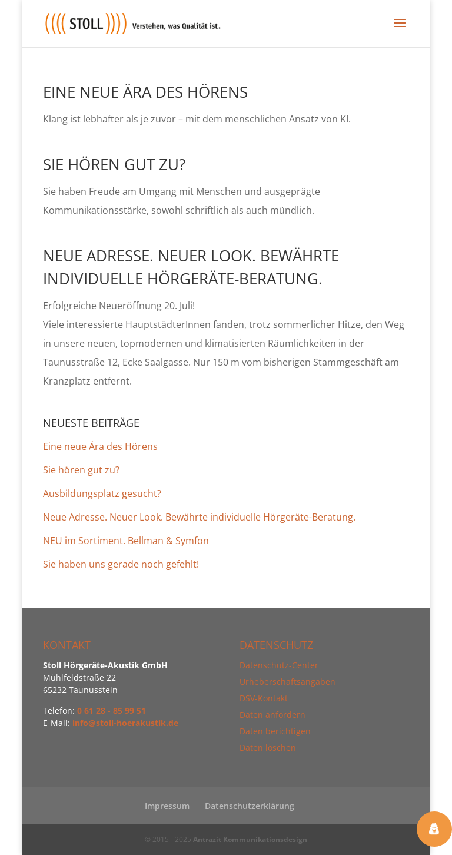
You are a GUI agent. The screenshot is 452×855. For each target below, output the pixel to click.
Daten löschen (268, 747)
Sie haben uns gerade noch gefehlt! (121, 564)
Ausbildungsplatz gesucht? (102, 493)
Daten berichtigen (275, 731)
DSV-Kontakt (264, 698)
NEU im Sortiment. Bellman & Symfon (126, 540)
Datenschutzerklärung (249, 805)
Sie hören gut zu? (114, 164)
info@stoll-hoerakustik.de (125, 722)
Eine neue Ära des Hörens (145, 91)
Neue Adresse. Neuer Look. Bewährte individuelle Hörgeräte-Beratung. (199, 517)
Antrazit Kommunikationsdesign (250, 839)
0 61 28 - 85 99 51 (111, 710)
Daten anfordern (272, 714)
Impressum (167, 805)
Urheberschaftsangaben (287, 681)
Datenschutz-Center (279, 665)
